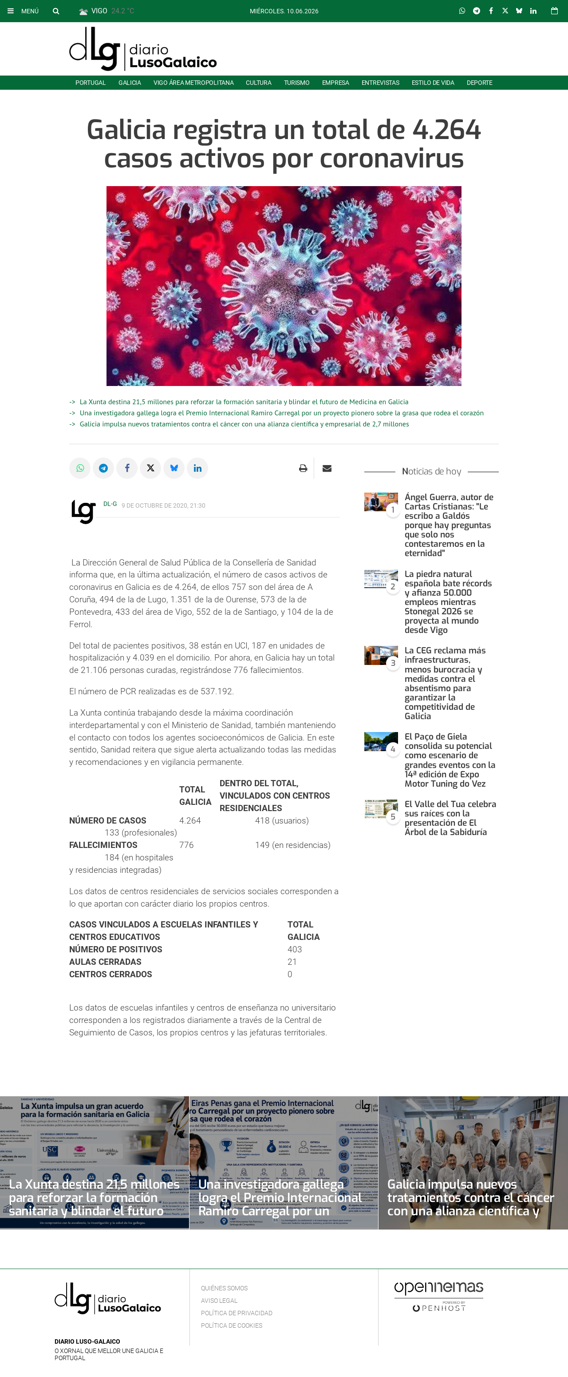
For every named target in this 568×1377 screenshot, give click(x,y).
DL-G (110, 503)
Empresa (335, 82)
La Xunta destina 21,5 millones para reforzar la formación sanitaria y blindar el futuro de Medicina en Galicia (244, 401)
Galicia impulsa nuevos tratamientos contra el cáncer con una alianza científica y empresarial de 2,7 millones (244, 423)
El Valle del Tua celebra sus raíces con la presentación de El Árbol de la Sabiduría (451, 818)
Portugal (90, 82)
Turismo (297, 82)
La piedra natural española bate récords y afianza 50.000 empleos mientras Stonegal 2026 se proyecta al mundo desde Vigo (448, 602)
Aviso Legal (219, 1300)
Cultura (258, 82)
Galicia (129, 82)
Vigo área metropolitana (193, 82)
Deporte (480, 82)
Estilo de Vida (433, 82)
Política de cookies (231, 1325)
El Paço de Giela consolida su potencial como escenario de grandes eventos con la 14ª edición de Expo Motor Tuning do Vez (450, 760)
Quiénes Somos (224, 1288)
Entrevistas (380, 82)
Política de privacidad (236, 1313)
